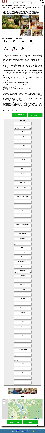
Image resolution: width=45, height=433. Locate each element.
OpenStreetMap (40, 418)
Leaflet (35, 418)
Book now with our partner (19, 115)
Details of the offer (14, 422)
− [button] (3, 403)
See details (30, 422)
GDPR (25, 431)
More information (35, 115)
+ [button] (3, 401)
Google (18, 430)
